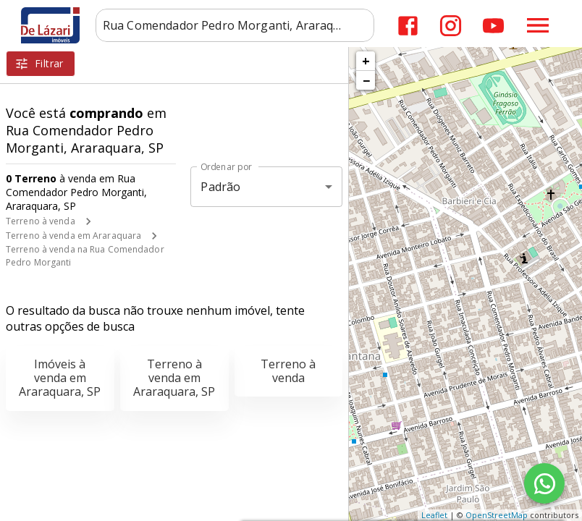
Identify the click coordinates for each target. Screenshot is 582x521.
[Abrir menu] (538, 25)
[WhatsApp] (544, 483)
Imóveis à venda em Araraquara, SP (60, 377)
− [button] (366, 80)
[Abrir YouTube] (493, 25)
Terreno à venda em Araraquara (73, 235)
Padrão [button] (220, 187)
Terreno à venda (40, 221)
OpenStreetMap (496, 514)
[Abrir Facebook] (408, 25)
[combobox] (235, 25)
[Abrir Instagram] (450, 25)
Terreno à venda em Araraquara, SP (174, 377)
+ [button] (366, 60)
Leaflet (434, 514)
